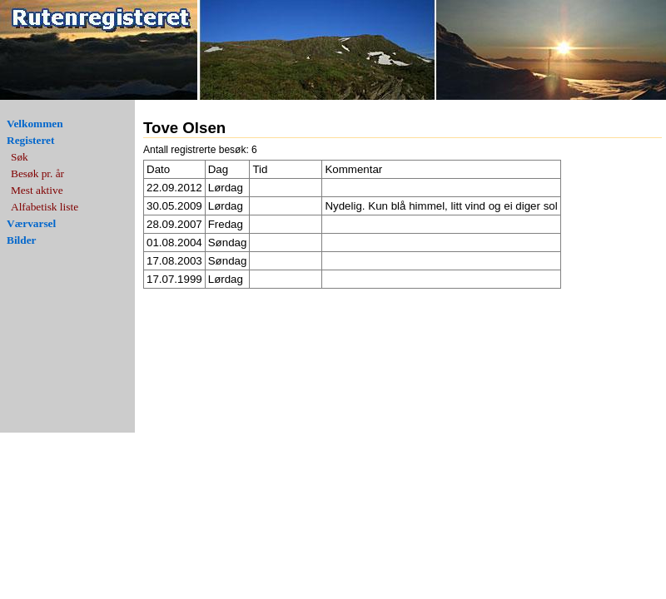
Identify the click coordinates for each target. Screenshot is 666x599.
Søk (19, 157)
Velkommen (35, 123)
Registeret (30, 140)
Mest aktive (37, 190)
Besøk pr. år (37, 173)
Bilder (22, 240)
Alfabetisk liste (44, 206)
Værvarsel (31, 223)
